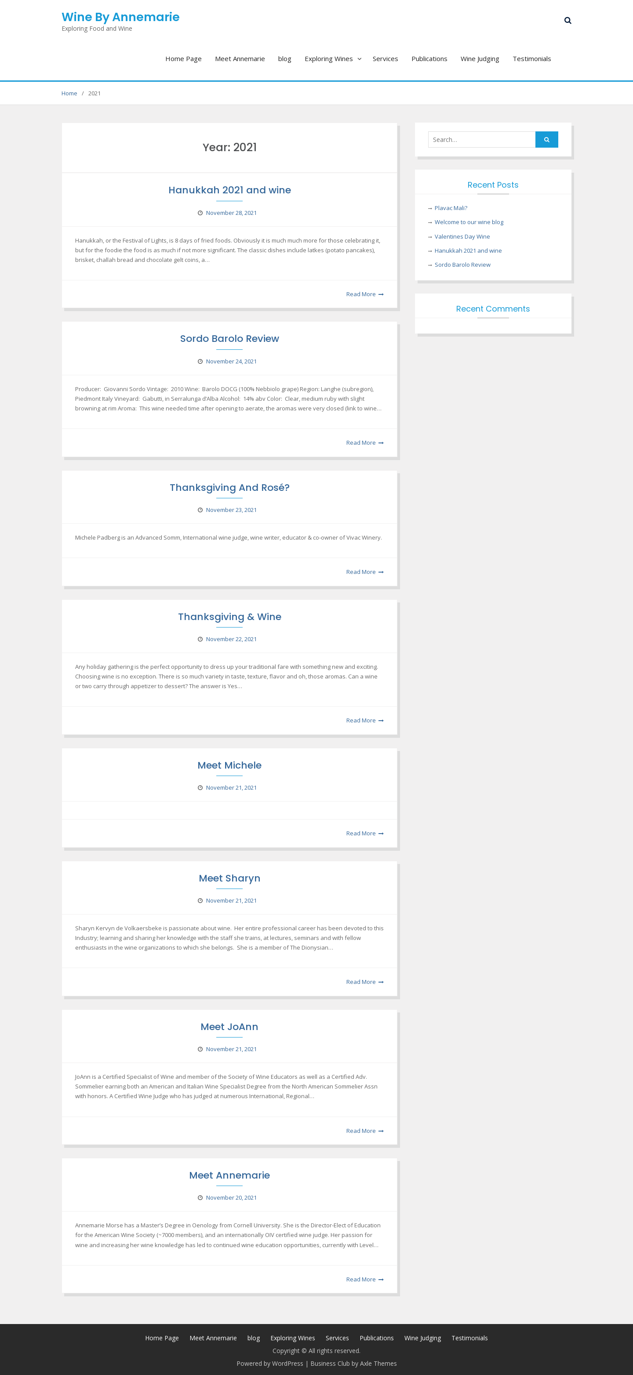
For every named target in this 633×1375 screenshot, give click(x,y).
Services (385, 58)
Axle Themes (378, 1363)
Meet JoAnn (229, 1027)
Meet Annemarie (240, 58)
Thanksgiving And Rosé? (230, 487)
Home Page (183, 58)
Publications (429, 58)
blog (284, 58)
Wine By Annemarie (121, 17)
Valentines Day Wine (462, 236)
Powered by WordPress (269, 1363)
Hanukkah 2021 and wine (229, 190)
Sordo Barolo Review (229, 338)
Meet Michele (229, 765)
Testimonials (532, 58)
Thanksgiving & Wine (229, 617)
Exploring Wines (329, 58)
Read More (361, 294)
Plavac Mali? (451, 208)
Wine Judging (480, 58)
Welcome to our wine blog (469, 222)
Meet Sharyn (230, 878)
